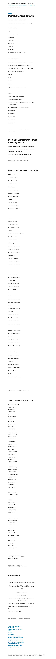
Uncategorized (26, 160)
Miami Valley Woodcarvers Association (17, 3)
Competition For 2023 (13, 647)
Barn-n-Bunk (14, 575)
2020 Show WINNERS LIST (20, 400)
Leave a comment (12, 131)
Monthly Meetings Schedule (21, 16)
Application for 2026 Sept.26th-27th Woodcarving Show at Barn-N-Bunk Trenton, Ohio (16, 642)
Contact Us (30, 5)
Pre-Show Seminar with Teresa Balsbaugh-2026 (22, 141)
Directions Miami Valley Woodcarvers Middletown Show (15, 636)
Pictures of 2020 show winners (15, 639)
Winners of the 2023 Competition (23, 170)
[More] (34, 5)
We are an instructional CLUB (15, 645)
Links (10, 632)
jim (9, 618)
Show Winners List (26, 390)
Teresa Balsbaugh (12, 160)
